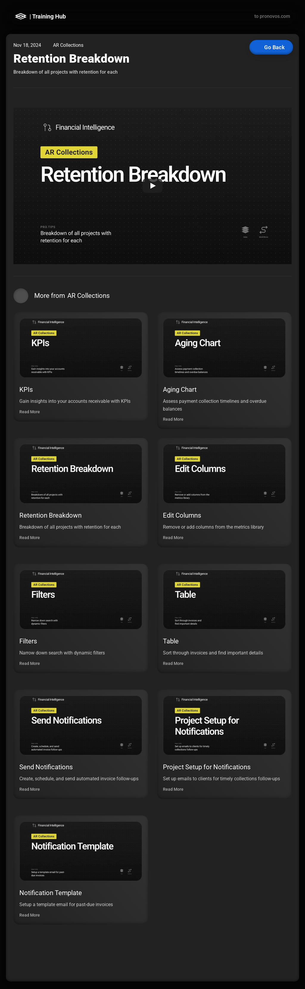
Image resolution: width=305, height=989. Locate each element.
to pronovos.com (272, 16)
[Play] (152, 186)
